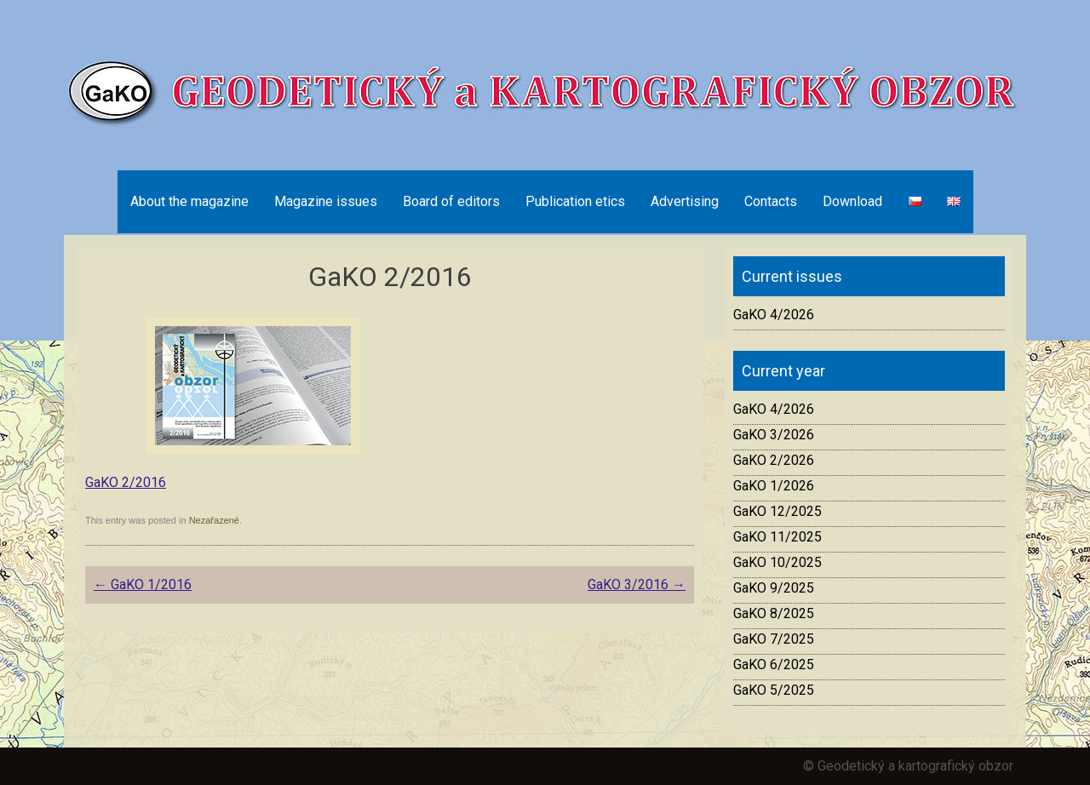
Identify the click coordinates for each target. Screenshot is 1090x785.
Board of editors (451, 201)
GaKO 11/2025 (777, 537)
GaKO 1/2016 (143, 584)
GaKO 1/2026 (773, 486)
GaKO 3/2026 (773, 435)
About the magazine (189, 201)
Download (852, 201)
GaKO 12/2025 (777, 511)
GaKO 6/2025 (773, 664)
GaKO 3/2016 (637, 584)
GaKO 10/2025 (777, 562)
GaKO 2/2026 (773, 460)
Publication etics (575, 201)
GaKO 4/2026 (773, 315)
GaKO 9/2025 (773, 588)
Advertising (685, 201)
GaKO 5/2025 (773, 690)
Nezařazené (214, 520)
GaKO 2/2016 (125, 482)
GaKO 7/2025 (773, 639)
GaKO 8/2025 (773, 613)
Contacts (770, 201)
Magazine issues (325, 201)
